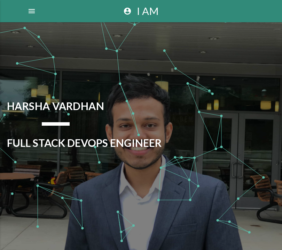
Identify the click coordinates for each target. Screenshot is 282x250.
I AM (141, 11)
